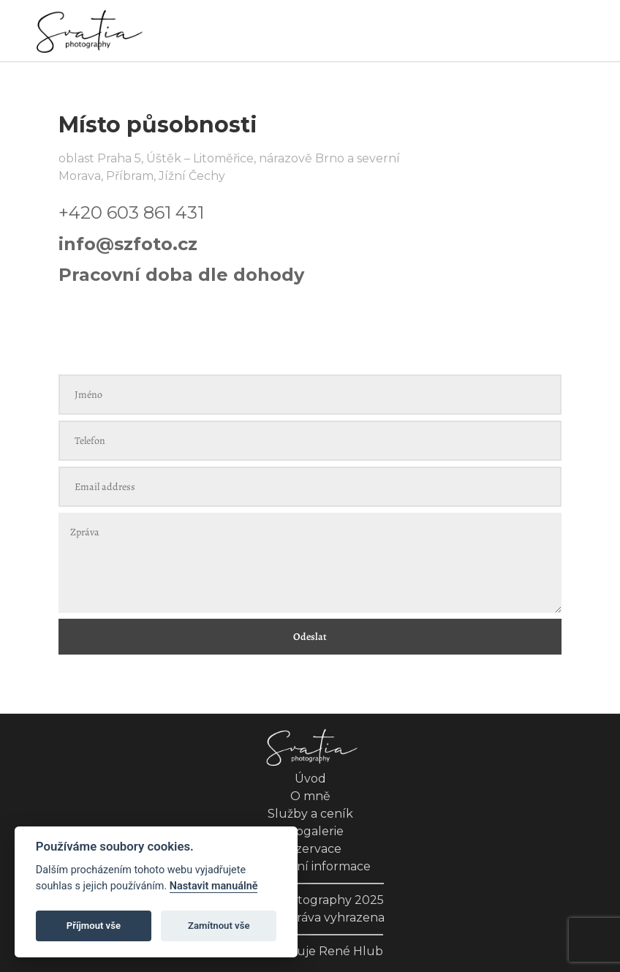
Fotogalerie (310, 831)
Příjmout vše (94, 925)
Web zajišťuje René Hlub (310, 951)
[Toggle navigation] (577, 32)
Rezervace (310, 849)
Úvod (310, 778)
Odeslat (310, 637)
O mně (310, 796)
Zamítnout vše (218, 925)
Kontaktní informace (310, 866)
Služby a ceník (310, 814)
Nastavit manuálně (214, 886)
